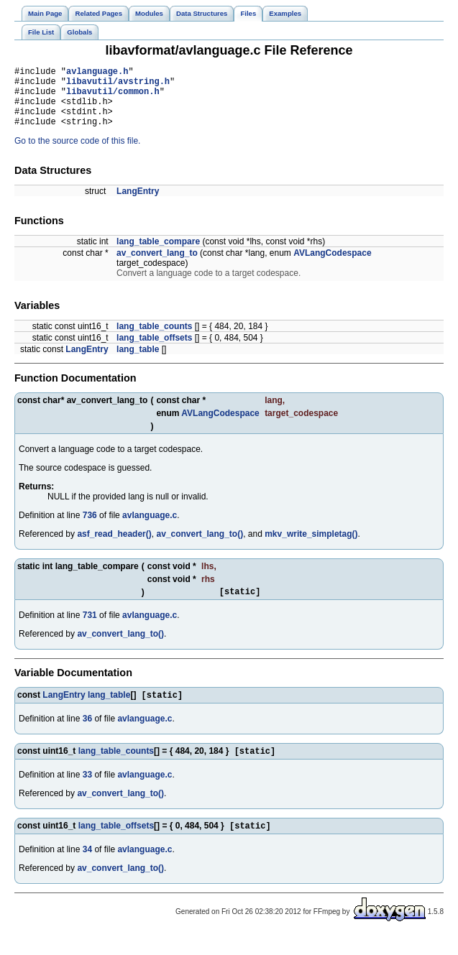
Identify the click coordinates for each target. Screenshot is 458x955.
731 (90, 630)
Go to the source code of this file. (77, 154)
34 (87, 869)
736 (90, 528)
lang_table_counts (154, 339)
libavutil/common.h (113, 97)
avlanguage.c (149, 528)
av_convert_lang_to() (199, 547)
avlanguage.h (97, 73)
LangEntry (137, 204)
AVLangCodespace (332, 266)
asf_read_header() (114, 547)
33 (87, 793)
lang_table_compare (158, 254)
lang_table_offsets (154, 351)
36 (87, 735)
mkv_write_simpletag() (311, 547)
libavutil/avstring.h (118, 85)
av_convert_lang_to (157, 266)
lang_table (137, 362)
